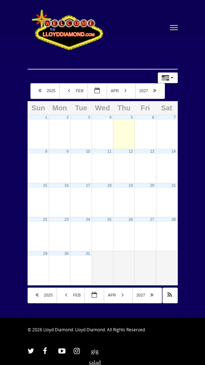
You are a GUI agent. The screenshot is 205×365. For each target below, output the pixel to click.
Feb (74, 90)
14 (173, 151)
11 (109, 151)
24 (88, 219)
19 (131, 185)
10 (88, 151)
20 (152, 185)
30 (66, 253)
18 (109, 185)
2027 (150, 90)
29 (45, 253)
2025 (45, 90)
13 (152, 151)
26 (131, 219)
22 (45, 219)
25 (109, 219)
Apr (121, 90)
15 (45, 185)
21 (173, 185)
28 (173, 219)
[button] (170, 295)
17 (88, 185)
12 (131, 151)
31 (88, 253)
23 (66, 219)
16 (66, 185)
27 (152, 219)
